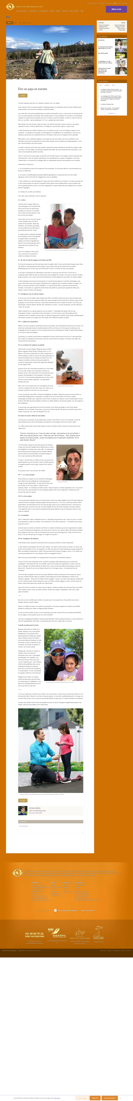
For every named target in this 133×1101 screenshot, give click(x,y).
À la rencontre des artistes (39, 1041)
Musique (77, 1031)
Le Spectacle (33, 11)
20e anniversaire (21, 11)
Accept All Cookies (109, 1098)
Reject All (95, 1098)
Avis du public (74, 11)
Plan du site (129, 1094)
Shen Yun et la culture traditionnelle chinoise (87, 1043)
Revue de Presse (55, 1039)
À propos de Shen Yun (56, 1031)
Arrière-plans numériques (82, 1037)
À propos (35, 1026)
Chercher (117, 3)
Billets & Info (116, 9)
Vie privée (123, 1094)
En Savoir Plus (101, 3)
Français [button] (124, 3)
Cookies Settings (81, 1098)
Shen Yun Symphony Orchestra (40, 1031)
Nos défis (34, 1037)
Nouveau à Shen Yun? (38, 1028)
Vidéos (58, 11)
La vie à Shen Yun (37, 1033)
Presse (88, 3)
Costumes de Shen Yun (81, 1035)
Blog (16, 23)
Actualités (106, 85)
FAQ (82, 11)
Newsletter (94, 3)
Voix (76, 1033)
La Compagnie (43, 11)
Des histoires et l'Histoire (81, 1041)
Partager (23, 95)
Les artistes (54, 1034)
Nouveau (65, 11)
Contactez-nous (109, 3)
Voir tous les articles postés (35, 956)
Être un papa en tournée (25, 23)
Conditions (109, 1094)
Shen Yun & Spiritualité (38, 1039)
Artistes (52, 11)
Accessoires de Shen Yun (82, 1039)
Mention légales (116, 1094)
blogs (64, 1033)
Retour (9, 23)
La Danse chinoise (80, 1028)
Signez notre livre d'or (87, 1054)
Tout (100, 85)
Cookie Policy (56, 1098)
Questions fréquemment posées (40, 1043)
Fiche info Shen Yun (37, 1035)
